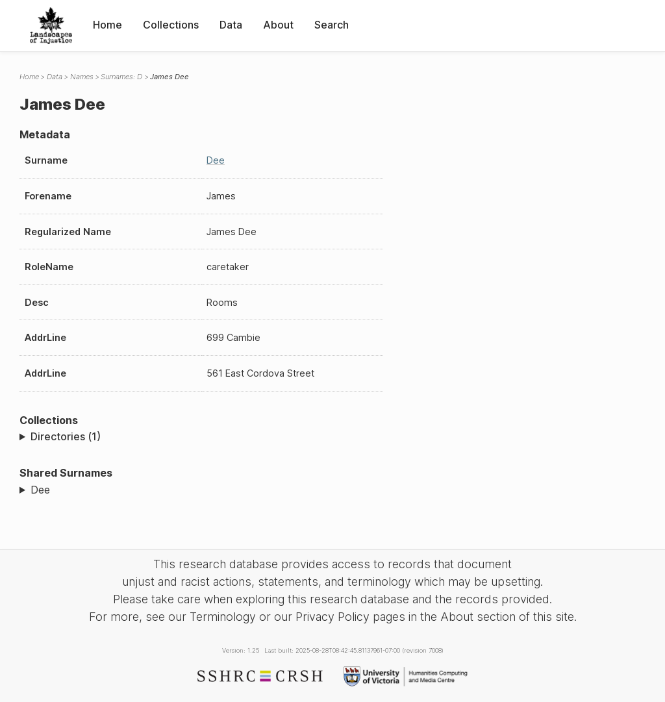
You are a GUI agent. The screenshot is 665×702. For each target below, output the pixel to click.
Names (82, 76)
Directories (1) (66, 436)
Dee (216, 160)
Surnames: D (121, 76)
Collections (171, 24)
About (278, 24)
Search (331, 24)
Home (107, 24)
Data (231, 24)
